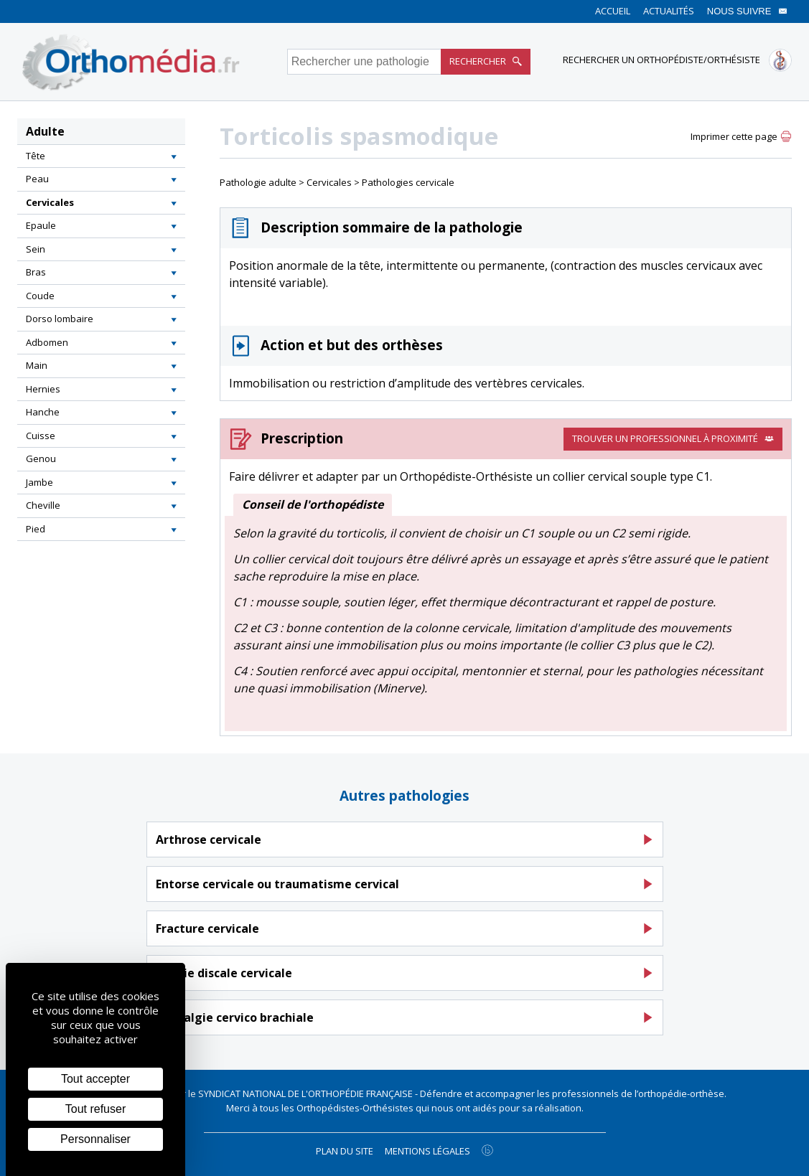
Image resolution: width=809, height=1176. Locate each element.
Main (36, 365)
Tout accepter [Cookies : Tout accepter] (95, 1079)
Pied (35, 528)
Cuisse (40, 435)
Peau (37, 178)
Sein (35, 249)
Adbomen (47, 342)
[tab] (101, 156)
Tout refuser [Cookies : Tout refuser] (95, 1109)
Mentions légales (427, 1150)
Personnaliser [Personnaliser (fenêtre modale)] (95, 1139)
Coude (40, 295)
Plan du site (344, 1150)
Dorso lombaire (59, 318)
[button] (173, 156)
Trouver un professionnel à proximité (673, 438)
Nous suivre (747, 11)
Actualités (668, 10)
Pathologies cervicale (408, 182)
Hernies (43, 388)
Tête (35, 155)
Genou (41, 458)
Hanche (43, 411)
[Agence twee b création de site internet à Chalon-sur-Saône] (487, 1150)
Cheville (43, 505)
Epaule (41, 225)
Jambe (39, 482)
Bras (36, 271)
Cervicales (50, 202)
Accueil (612, 10)
